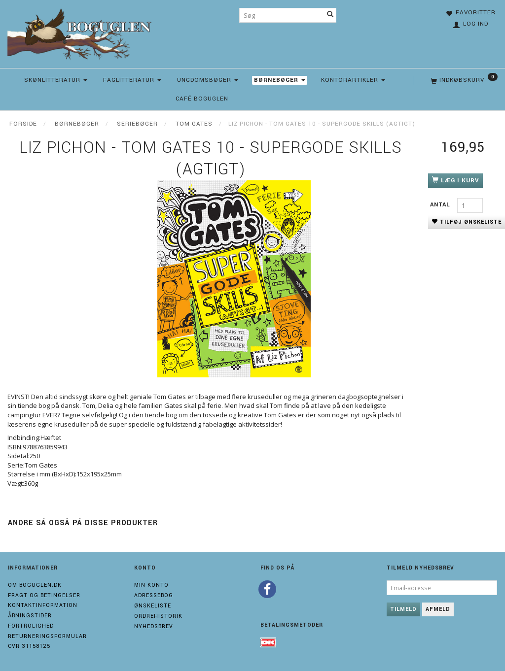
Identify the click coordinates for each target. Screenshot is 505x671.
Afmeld (438, 609)
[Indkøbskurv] (463, 80)
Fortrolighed (31, 626)
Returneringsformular (47, 636)
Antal (441, 205)
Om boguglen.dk (35, 585)
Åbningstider (30, 615)
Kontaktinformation (42, 605)
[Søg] (330, 15)
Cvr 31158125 (29, 646)
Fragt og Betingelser (44, 595)
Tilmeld (403, 609)
